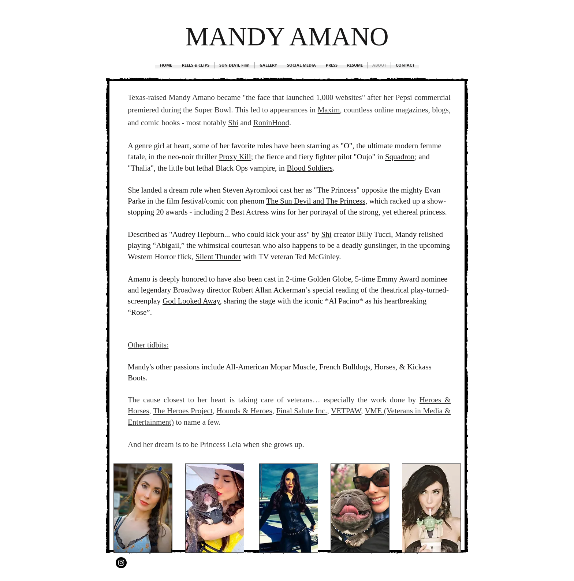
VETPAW (346, 410)
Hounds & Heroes (244, 410)
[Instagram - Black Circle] (121, 562)
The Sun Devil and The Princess (315, 201)
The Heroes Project (183, 410)
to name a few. (198, 422)
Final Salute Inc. (301, 410)
